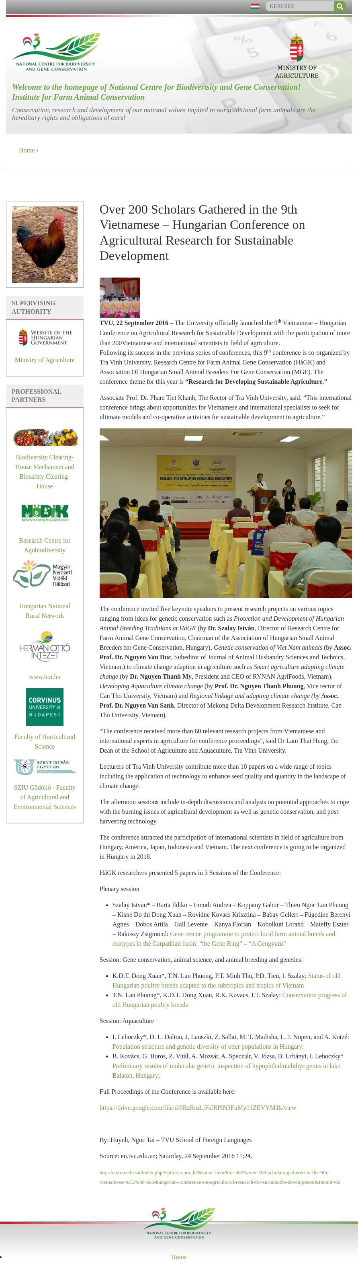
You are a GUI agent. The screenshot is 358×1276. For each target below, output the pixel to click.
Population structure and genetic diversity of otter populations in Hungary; (208, 1046)
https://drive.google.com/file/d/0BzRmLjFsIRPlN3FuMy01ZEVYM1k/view (198, 1107)
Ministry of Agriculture (45, 359)
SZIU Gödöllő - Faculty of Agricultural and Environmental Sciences (45, 797)
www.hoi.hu (44, 676)
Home (27, 150)
